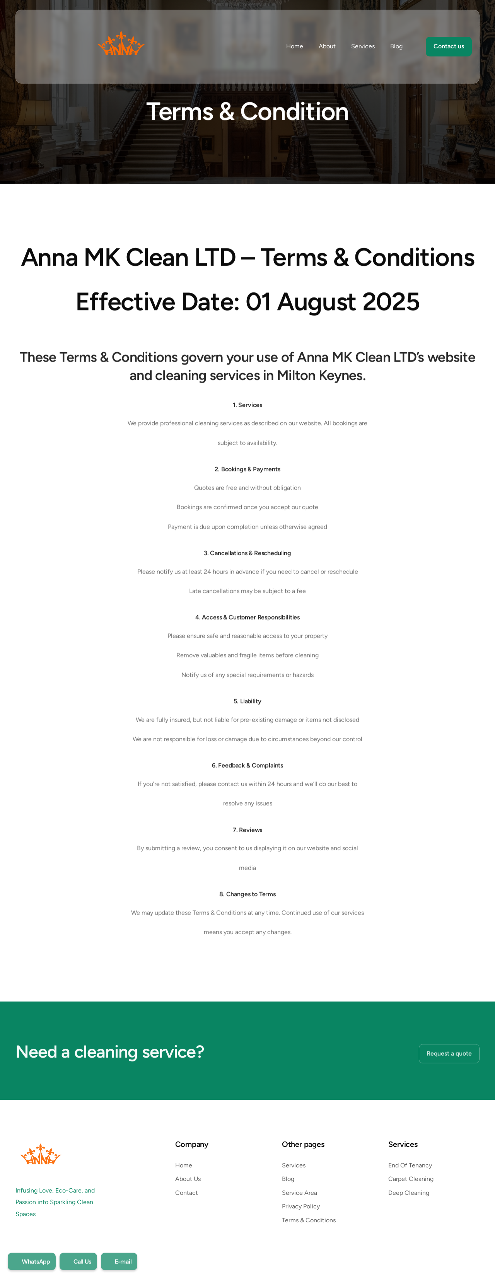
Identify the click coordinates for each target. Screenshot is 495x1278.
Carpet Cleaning (411, 1178)
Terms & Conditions (309, 1219)
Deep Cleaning (408, 1192)
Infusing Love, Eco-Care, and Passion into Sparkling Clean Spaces (55, 1202)
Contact (186, 1192)
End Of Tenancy (410, 1165)
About (327, 46)
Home (294, 46)
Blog (396, 46)
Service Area (299, 1192)
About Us (188, 1178)
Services (363, 46)
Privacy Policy (301, 1206)
